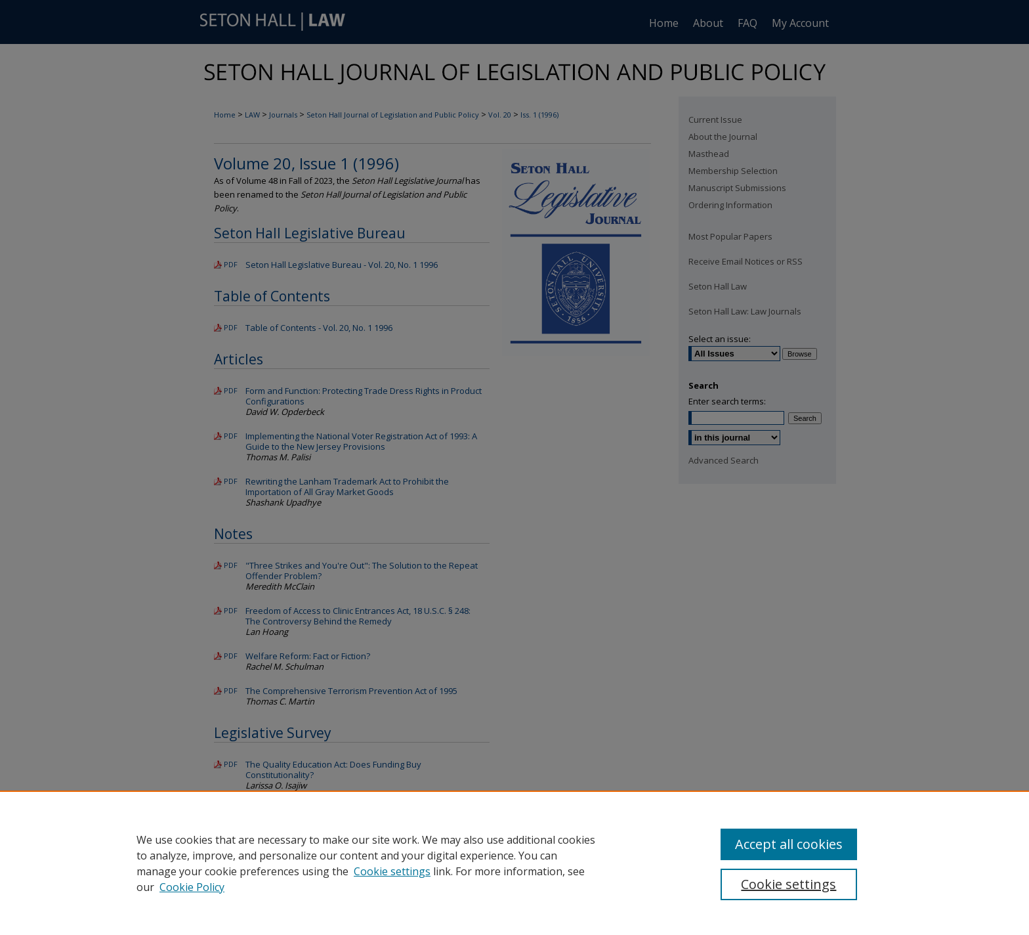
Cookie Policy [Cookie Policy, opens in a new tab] (191, 887)
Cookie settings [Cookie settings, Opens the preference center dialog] (788, 884)
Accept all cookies (789, 844)
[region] (514, 863)
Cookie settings (392, 871)
